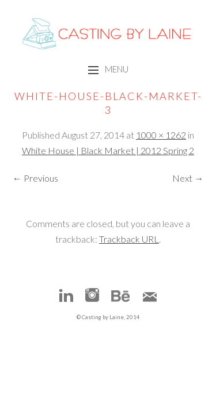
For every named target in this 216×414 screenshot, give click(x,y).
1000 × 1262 (161, 134)
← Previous (35, 177)
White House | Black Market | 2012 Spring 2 (108, 150)
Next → (187, 177)
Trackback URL (129, 238)
